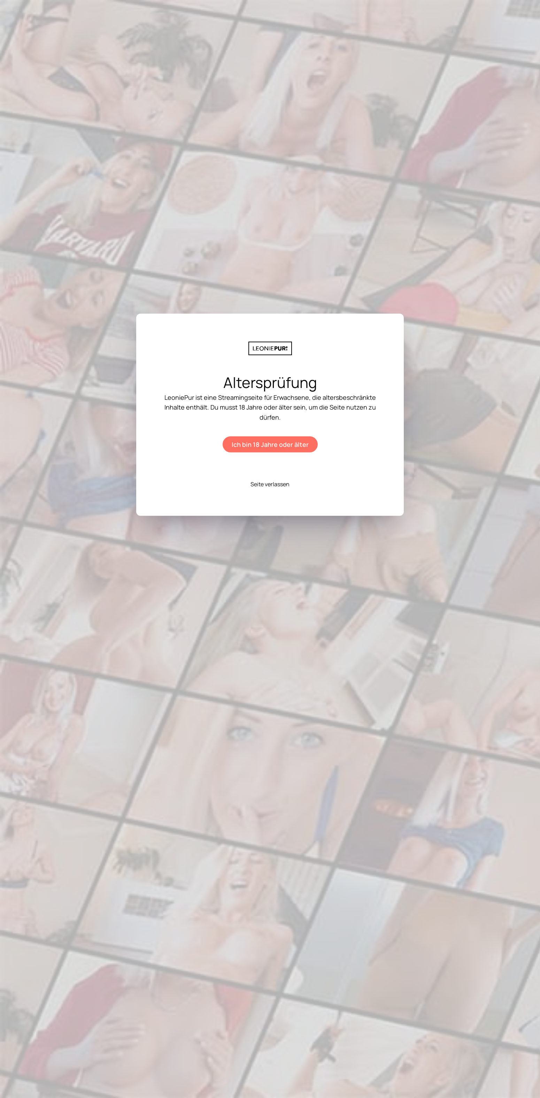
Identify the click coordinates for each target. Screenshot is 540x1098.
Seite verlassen (270, 484)
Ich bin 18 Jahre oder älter (270, 444)
